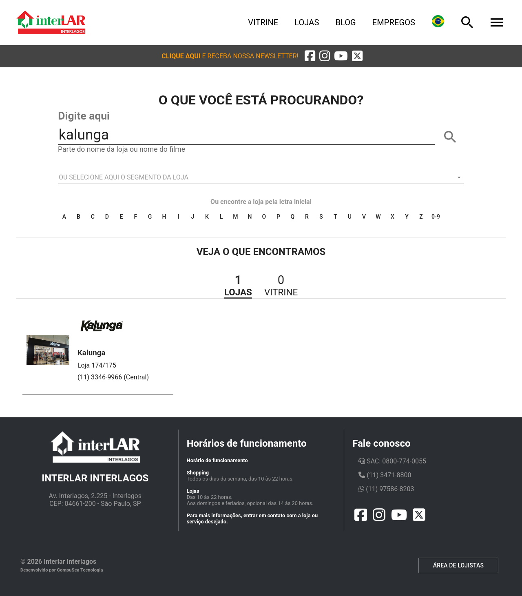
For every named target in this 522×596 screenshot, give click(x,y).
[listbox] (261, 177)
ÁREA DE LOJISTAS (458, 565)
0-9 (435, 216)
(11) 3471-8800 (384, 475)
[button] (229, 56)
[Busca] (467, 22)
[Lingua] (438, 22)
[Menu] (496, 22)
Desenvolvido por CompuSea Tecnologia (61, 570)
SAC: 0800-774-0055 (392, 461)
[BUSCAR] (450, 137)
